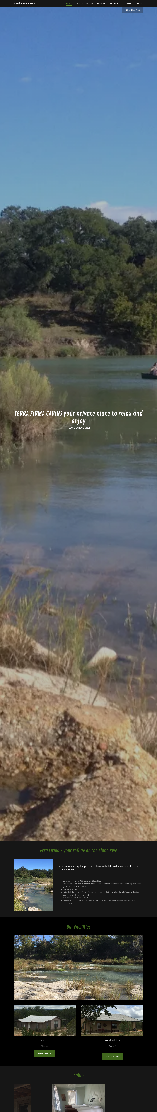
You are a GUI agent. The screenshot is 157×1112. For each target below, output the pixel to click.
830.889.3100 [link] (132, 9)
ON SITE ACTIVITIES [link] (85, 4)
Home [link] (69, 4)
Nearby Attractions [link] (107, 4)
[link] (25, 4)
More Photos (44, 1054)
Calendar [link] (127, 4)
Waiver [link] (139, 4)
